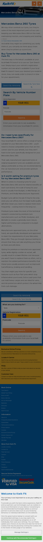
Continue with (21, 538)
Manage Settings (21, 532)
